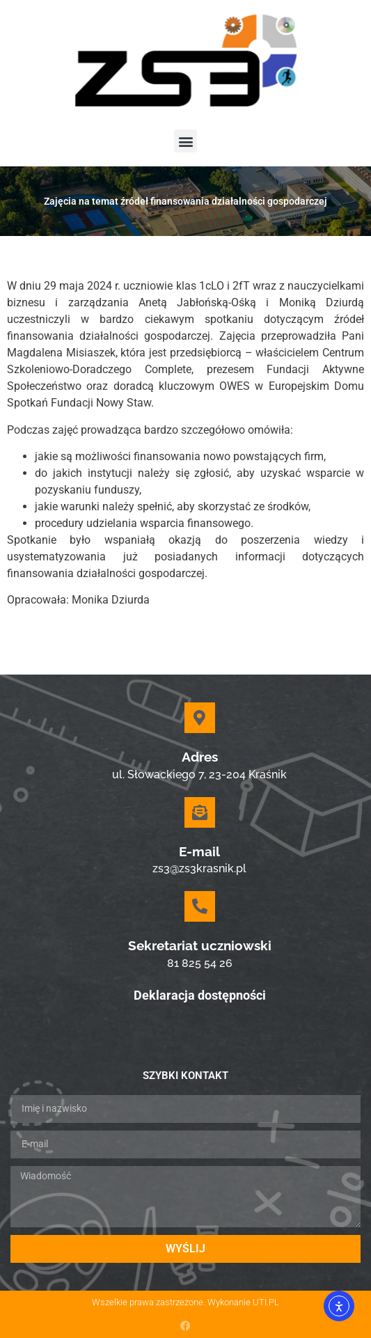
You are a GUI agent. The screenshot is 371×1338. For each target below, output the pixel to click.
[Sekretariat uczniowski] (199, 906)
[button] (185, 140)
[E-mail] (199, 812)
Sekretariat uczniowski (199, 945)
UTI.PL (266, 1302)
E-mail (199, 851)
